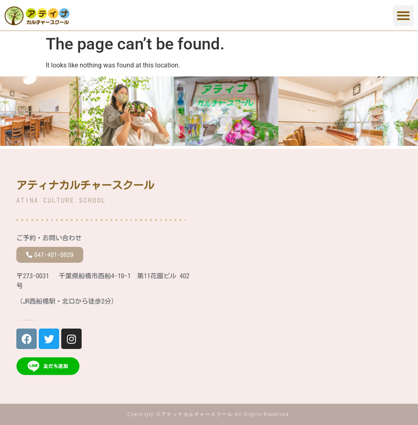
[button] (403, 15)
